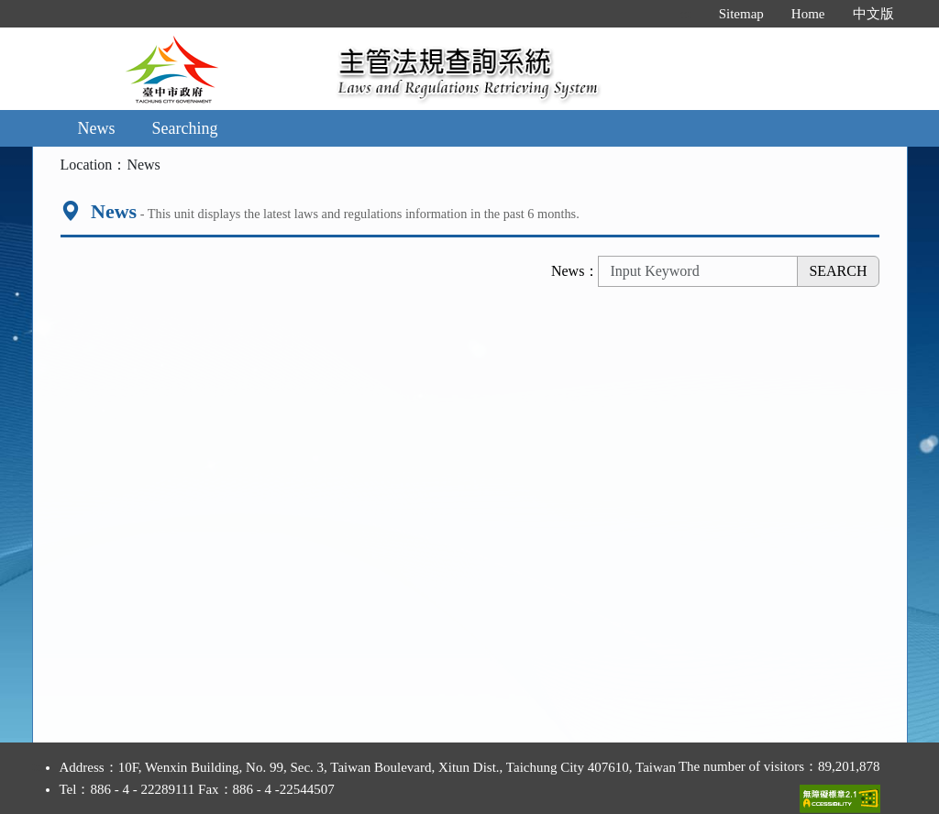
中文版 (873, 13)
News (97, 128)
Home (808, 13)
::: (685, 13)
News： (575, 271)
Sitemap (741, 13)
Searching (185, 128)
